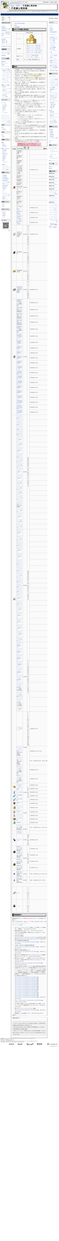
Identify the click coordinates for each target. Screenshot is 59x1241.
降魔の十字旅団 (53, 65)
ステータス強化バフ (7, 182)
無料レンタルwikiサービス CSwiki (54, 225)
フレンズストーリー (54, 64)
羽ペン (18, 892)
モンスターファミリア (6, 118)
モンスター (4, 102)
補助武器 (4, 145)
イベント (51, 25)
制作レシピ (5, 198)
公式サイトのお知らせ (6, 52)
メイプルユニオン (6, 82)
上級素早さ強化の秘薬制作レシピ (19, 373)
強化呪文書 (5, 185)
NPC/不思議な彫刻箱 (20, 23)
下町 (51, 52)
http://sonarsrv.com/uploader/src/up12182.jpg (26, 951)
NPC (18, 6)
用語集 (3, 64)
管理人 (3, 33)
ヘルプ (21, 2)
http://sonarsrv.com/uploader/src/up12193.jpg (26, 981)
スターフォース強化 (7, 88)
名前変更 (43, 11)
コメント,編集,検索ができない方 (8, 32)
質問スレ (4, 40)
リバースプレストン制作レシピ (19, 527)
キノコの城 (52, 42)
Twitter (7, 33)
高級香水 (19, 822)
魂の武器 (4, 95)
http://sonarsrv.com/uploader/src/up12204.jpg (30, 1000)
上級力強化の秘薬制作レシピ (19, 368)
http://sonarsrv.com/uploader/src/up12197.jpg (26, 987)
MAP (2, 127)
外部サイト (51, 166)
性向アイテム (5, 183)
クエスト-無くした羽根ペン (33, 57)
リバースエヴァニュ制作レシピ (19, 488)
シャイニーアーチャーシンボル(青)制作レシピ (19, 686)
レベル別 (4, 104)
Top (12, 6)
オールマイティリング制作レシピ (19, 759)
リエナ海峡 (52, 40)
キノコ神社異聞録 (54, 67)
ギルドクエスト (53, 123)
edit (9, 230)
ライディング (53, 154)
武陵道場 (52, 111)
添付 (57, 11)
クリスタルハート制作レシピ (19, 729)
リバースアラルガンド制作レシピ (19, 417)
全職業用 (4, 150)
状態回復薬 (5, 180)
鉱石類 (4, 214)
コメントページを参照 (17, 924)
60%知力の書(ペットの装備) (19, 213)
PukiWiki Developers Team (22, 1038)
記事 (2, 35)
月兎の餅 (52, 102)
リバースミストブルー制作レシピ (19, 503)
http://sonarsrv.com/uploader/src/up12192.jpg (26, 980)
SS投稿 (3, 28)
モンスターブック (5, 115)
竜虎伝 (51, 57)
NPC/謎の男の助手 (54, 178)
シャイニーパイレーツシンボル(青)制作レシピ (19, 701)
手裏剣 (4, 188)
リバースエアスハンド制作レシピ (19, 456)
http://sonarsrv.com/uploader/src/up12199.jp (26, 990)
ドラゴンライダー (54, 94)
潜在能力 (4, 90)
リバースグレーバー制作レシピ (19, 510)
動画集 (50, 168)
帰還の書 (4, 187)
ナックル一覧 (53, 192)
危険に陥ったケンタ (54, 95)
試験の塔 (52, 115)
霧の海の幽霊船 (53, 122)
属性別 (4, 107)
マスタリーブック (6, 193)
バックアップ (52, 11)
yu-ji (13, 1039)
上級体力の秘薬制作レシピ (19, 348)
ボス (3, 111)
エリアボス (5, 112)
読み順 (4, 109)
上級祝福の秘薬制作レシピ (19, 363)
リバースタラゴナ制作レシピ (19, 493)
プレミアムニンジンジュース (19, 808)
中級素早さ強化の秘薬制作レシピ (19, 407)
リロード (16, 1)
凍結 (36, 11)
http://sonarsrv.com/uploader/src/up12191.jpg (26, 978)
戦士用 (4, 151)
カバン (4, 217)
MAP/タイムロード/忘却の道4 (34, 48)
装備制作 (52, 136)
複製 (39, 11)
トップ (11, 1)
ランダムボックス (54, 151)
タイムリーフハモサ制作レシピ (19, 639)
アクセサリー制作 (54, 137)
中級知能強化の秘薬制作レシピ (19, 402)
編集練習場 (4, 30)
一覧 (23, 1)
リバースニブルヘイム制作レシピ (19, 428)
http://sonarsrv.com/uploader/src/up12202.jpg (26, 995)
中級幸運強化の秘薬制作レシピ (19, 412)
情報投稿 (3, 27)
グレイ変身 (19, 792)
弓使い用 (4, 155)
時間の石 (19, 878)
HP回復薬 (4, 175)
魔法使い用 (5, 153)
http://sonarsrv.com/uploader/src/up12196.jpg (26, 986)
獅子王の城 (52, 49)
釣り (50, 142)
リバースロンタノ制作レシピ (19, 522)
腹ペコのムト (53, 99)
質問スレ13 (15, 921)
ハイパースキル (6, 74)
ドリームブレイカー (54, 100)
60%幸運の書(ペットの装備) (19, 222)
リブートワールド (5, 66)
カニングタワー (53, 59)
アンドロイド (5, 166)
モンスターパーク (54, 113)
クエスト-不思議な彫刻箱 (32, 55)
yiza (13, 1040)
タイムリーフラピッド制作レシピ (19, 585)
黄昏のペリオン (53, 62)
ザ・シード (52, 118)
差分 (47, 11)
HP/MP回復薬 (5, 178)
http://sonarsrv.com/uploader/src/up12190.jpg (26, 977)
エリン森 (52, 45)
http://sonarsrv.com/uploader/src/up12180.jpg (26, 941)
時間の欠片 (19, 871)
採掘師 (51, 132)
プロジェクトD (54, 220)
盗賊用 (4, 156)
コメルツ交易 (53, 120)
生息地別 (4, 106)
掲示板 (3, 39)
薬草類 (4, 215)
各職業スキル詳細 (6, 70)
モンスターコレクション (7, 117)
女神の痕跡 (52, 106)
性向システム (5, 79)
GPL (34, 1038)
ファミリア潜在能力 (7, 122)
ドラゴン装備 (5, 169)
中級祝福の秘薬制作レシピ (19, 392)
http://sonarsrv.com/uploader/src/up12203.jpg (26, 997)
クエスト (51, 27)
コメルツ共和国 (53, 55)
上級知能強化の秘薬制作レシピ (19, 378)
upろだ (7, 28)
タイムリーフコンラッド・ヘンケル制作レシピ (19, 596)
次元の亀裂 (52, 87)
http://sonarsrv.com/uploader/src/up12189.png (30, 963)
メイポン (52, 149)
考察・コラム (4, 63)
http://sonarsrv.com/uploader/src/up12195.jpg (26, 984)
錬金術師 (52, 134)
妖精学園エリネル (54, 37)
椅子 (3, 204)
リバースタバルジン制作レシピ (19, 465)
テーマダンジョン (53, 34)
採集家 (51, 131)
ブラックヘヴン (53, 69)
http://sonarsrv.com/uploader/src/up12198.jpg (26, 989)
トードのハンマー (6, 93)
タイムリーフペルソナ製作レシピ (19, 544)
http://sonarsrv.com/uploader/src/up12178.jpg (26, 937)
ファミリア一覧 (6, 120)
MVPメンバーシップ (53, 160)
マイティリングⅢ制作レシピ (19, 709)
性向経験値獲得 (53, 32)
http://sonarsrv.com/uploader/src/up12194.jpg (26, 983)
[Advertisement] (7, 255)
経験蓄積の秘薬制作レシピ (19, 328)
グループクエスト (53, 76)
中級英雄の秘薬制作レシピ (19, 387)
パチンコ (51, 140)
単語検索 (12, 2)
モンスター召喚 (6, 195)
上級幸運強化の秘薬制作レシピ (19, 382)
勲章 (3, 160)
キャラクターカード (54, 158)
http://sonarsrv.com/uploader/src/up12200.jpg (26, 992)
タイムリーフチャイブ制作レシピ (19, 590)
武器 (3, 144)
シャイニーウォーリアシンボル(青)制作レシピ (19, 671)
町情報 (4, 129)
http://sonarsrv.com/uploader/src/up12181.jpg (26, 946)
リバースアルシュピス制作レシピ (19, 433)
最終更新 (17, 2)
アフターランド (53, 43)
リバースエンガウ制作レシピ (19, 444)
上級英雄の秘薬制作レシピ (19, 358)
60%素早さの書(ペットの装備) (19, 217)
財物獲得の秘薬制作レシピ (19, 301)
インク (18, 906)
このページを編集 (31, 11)
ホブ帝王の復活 (53, 97)
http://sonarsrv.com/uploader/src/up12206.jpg (26, 1009)
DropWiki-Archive (5, 46)
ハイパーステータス (7, 72)
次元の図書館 (53, 47)
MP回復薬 (4, 177)
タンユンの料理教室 (54, 79)
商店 (3, 136)
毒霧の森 (52, 107)
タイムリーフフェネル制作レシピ (19, 580)
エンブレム (5, 161)
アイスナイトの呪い (54, 84)
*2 (19, 98)
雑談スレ (4, 42)
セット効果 (5, 96)
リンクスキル (5, 80)
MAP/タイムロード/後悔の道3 (34, 45)
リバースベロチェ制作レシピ (19, 483)
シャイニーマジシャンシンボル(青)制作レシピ (19, 678)
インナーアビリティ (7, 77)
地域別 (51, 28)
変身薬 (4, 197)
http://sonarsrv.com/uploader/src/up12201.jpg (26, 994)
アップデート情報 (5, 53)
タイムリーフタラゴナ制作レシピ (19, 603)
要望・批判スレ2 (41, 921)
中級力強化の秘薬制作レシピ (19, 397)
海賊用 (4, 158)
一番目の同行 (53, 104)
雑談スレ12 (22, 921)
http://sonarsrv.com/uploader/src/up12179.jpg (30, 938)
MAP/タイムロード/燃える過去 (34, 52)
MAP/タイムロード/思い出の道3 (34, 50)
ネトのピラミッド (54, 82)
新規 (20, 1)
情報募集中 (17, 27)
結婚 (51, 156)
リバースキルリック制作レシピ (19, 461)
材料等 (4, 212)
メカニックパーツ (6, 167)
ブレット (4, 192)
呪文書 (4, 86)
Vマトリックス (5, 75)
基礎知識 (3, 61)
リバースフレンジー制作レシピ (19, 498)
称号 (3, 206)
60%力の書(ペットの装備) (19, 208)
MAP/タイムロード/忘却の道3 (34, 47)
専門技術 (51, 129)
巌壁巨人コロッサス (54, 60)
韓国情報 (3, 55)
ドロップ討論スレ (31, 921)
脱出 (51, 90)
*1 (18, 98)
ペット (51, 153)
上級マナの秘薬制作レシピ (19, 353)
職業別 (51, 30)
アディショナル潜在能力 (8, 91)
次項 (39, 59)
